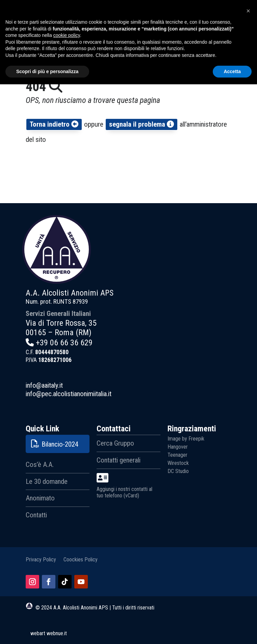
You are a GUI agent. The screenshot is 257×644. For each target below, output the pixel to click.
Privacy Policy (41, 559)
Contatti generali (118, 460)
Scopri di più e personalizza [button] (47, 631)
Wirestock (178, 463)
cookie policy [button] (66, 595)
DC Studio (178, 471)
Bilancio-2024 (60, 444)
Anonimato (40, 498)
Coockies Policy (80, 559)
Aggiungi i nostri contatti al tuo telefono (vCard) (124, 485)
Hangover (178, 447)
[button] (248, 570)
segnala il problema (141, 124)
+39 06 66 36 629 (64, 342)
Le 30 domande (47, 481)
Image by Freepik (186, 438)
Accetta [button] (232, 631)
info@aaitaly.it (44, 385)
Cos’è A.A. (40, 464)
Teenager (177, 455)
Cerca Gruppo (115, 443)
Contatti (36, 515)
